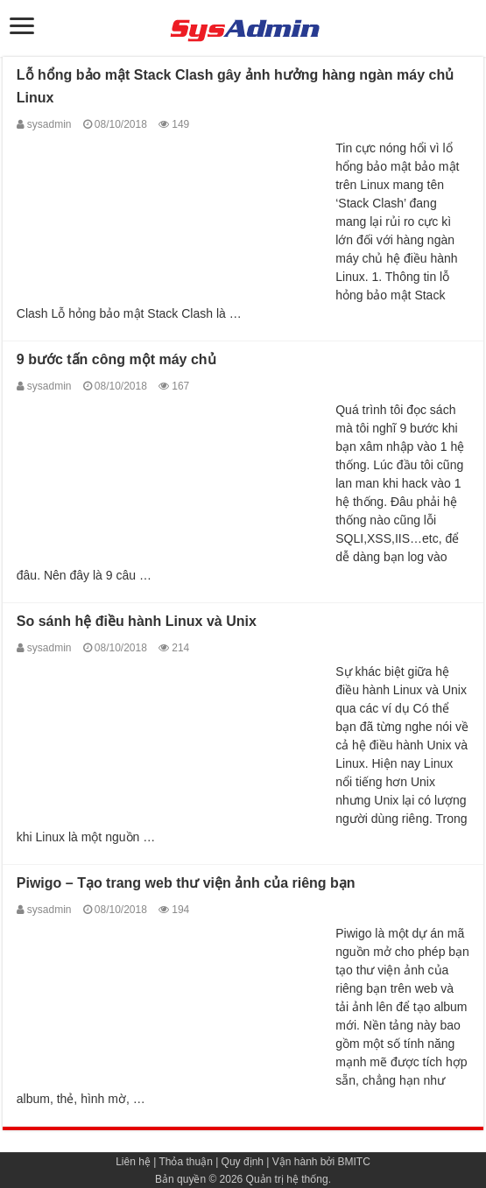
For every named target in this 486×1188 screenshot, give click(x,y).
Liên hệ (133, 1162)
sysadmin (49, 124)
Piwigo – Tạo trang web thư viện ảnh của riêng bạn (186, 882)
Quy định (243, 1162)
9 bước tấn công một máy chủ (116, 359)
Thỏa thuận (185, 1162)
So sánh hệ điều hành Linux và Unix (137, 621)
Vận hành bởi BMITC (321, 1162)
